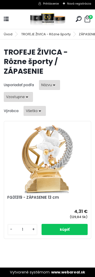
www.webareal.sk (68, 272)
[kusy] (22, 229)
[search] (79, 19)
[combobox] (49, 85)
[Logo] (47, 19)
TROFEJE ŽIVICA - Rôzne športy (46, 34)
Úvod (8, 34)
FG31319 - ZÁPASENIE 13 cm (33, 197)
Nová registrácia (79, 4)
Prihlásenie (51, 4)
